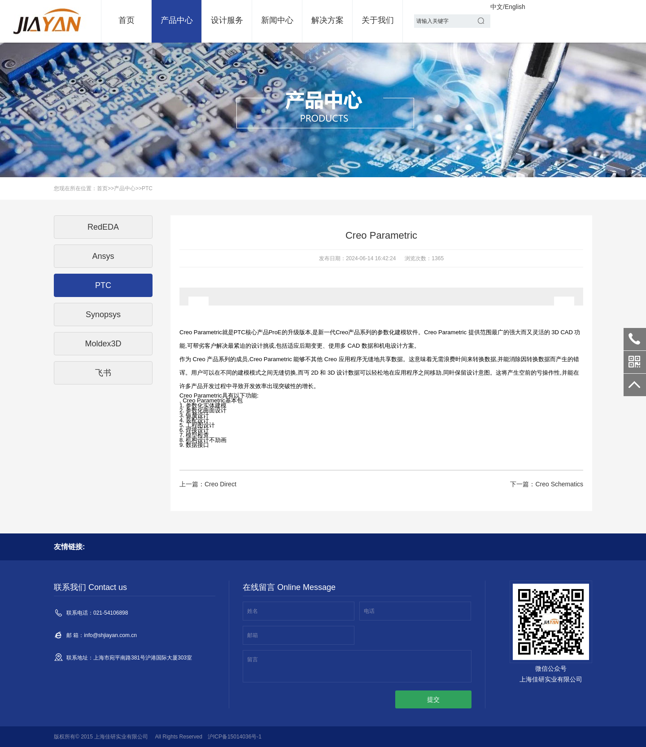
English (515, 6)
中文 (496, 6)
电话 (369, 611)
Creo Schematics (559, 484)
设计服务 (227, 20)
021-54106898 (635, 339)
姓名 (252, 611)
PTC (147, 188)
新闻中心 (277, 20)
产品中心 (177, 20)
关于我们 (378, 20)
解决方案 (327, 20)
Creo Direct (220, 484)
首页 (126, 20)
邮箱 (252, 635)
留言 (252, 659)
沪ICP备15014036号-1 (235, 737)
